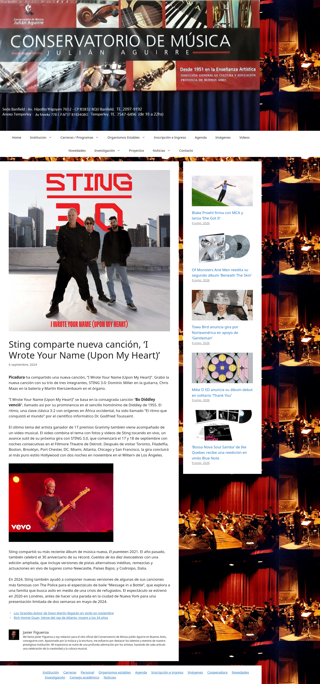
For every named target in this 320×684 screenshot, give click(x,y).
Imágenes (223, 137)
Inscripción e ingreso (167, 672)
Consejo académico (84, 677)
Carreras (69, 672)
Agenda (201, 137)
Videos (244, 137)
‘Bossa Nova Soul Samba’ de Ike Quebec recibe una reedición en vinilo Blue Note (219, 452)
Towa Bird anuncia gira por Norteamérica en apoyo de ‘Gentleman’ (215, 332)
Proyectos (136, 150)
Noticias (164, 150)
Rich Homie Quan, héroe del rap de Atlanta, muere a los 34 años (61, 618)
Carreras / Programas (82, 137)
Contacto (186, 150)
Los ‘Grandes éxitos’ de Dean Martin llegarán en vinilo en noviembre (64, 613)
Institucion (43, 137)
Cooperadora (217, 672)
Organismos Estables (128, 137)
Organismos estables (115, 672)
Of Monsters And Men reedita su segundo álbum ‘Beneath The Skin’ (222, 272)
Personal (87, 672)
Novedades (77, 150)
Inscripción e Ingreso (170, 137)
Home (16, 137)
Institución (51, 672)
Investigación (109, 150)
